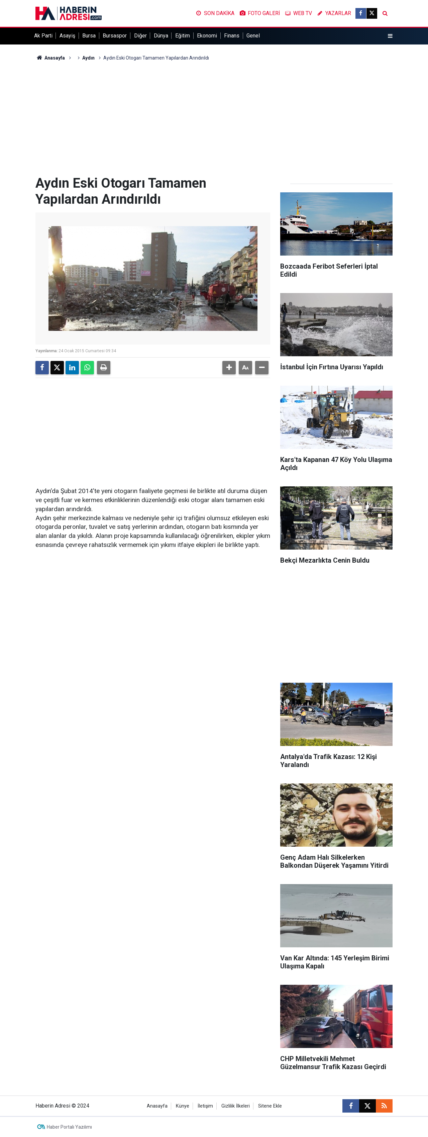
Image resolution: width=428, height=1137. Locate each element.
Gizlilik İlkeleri (235, 1106)
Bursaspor (115, 35)
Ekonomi (207, 35)
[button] (229, 367)
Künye (182, 1106)
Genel (253, 35)
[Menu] (390, 36)
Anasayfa (50, 58)
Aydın (88, 58)
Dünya (161, 35)
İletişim (205, 1106)
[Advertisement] (214, 118)
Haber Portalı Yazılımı (69, 1127)
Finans (231, 35)
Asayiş (67, 35)
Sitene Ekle (270, 1106)
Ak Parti (43, 35)
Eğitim (182, 35)
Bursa (89, 35)
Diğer (140, 35)
